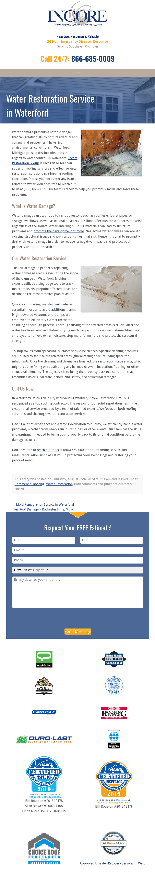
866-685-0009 (93, 58)
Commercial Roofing (30, 484)
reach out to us (48, 450)
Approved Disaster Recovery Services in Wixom (114, 863)
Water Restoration (59, 484)
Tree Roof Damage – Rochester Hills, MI (43, 509)
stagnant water (58, 304)
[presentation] (78, 617)
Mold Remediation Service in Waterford (43, 504)
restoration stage (110, 361)
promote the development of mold (58, 231)
